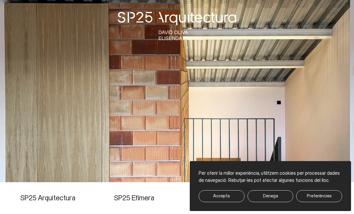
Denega (270, 196)
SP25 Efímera (134, 198)
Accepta (221, 196)
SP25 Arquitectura (47, 198)
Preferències (319, 196)
